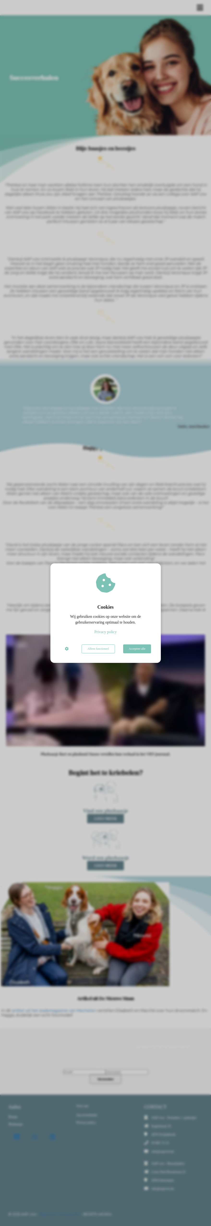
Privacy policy (105, 632)
